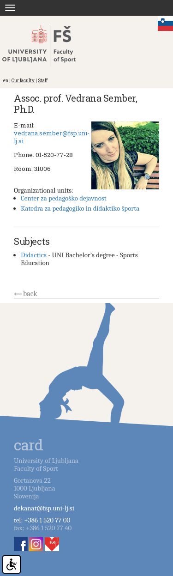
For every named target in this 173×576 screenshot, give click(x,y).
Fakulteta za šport (47, 46)
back (30, 294)
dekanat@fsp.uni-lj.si (44, 508)
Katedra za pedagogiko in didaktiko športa (80, 208)
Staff (43, 81)
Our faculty (23, 81)
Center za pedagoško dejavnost (64, 198)
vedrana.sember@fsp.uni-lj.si (51, 137)
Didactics (34, 255)
